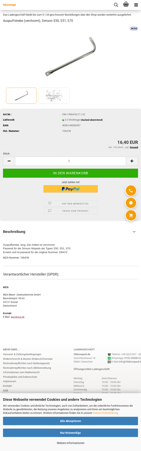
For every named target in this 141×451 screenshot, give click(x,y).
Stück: (6, 153)
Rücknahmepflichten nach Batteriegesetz (26, 363)
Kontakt (7, 385)
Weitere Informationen (70, 443)
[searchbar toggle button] (116, 5)
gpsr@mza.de (17, 317)
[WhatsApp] (131, 203)
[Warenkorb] (131, 215)
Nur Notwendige (70, 432)
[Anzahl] (70, 161)
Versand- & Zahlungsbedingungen (22, 354)
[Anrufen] (131, 190)
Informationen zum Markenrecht (21, 372)
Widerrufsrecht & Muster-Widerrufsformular (28, 358)
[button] (9, 161)
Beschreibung (14, 232)
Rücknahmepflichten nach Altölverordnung (27, 367)
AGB (5, 390)
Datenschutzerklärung (105, 412)
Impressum (9, 381)
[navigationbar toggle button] (136, 5)
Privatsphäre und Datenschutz (20, 376)
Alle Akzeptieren (70, 421)
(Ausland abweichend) (92, 120)
